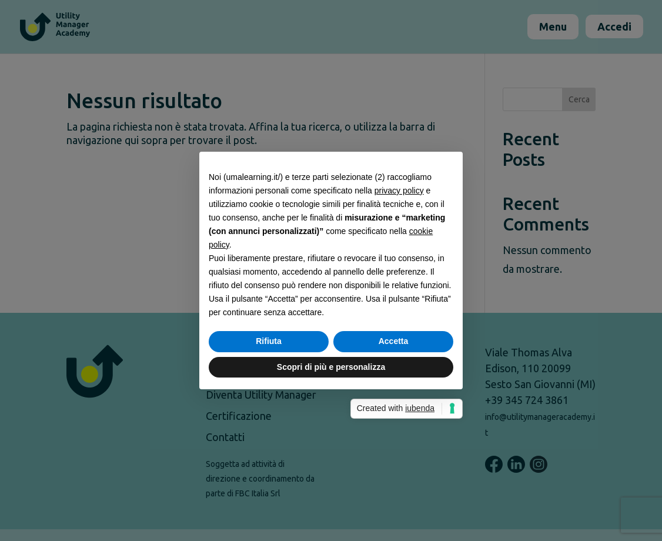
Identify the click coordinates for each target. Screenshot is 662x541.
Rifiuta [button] (269, 341)
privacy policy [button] (399, 190)
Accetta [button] (394, 341)
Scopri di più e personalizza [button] (331, 367)
